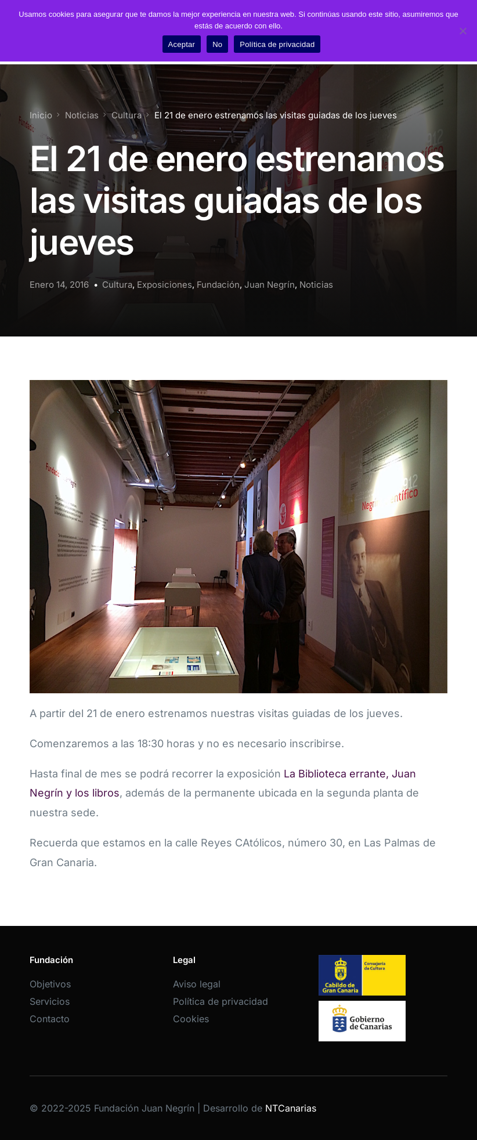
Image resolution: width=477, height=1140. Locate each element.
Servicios (50, 1001)
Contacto (50, 1019)
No (217, 44)
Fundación (218, 284)
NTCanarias (290, 1108)
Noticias (316, 284)
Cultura (117, 284)
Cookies (191, 1019)
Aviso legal (197, 984)
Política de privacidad (220, 1001)
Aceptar (182, 44)
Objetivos (50, 984)
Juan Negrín (269, 284)
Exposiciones (164, 284)
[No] (462, 31)
